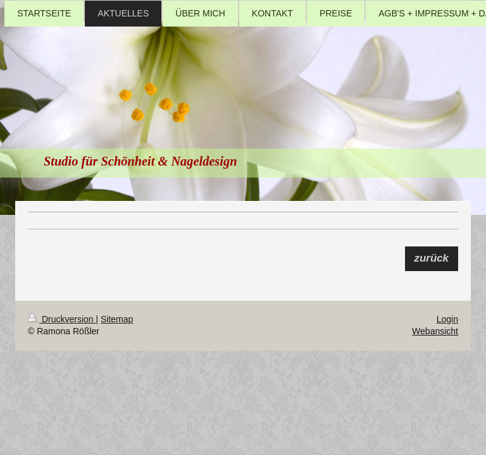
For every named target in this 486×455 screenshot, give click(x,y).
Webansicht (435, 331)
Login (447, 319)
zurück (431, 258)
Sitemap (117, 319)
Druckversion (62, 319)
